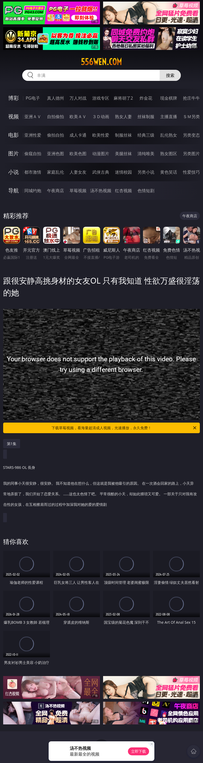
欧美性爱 (100, 135)
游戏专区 (100, 98)
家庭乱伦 (55, 172)
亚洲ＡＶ (32, 116)
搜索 (170, 75)
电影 (13, 134)
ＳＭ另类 (191, 116)
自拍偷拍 (55, 116)
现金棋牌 (168, 98)
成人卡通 (78, 135)
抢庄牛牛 (191, 98)
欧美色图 (78, 153)
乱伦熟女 (168, 135)
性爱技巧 (191, 172)
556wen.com (101, 62)
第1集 (11, 443)
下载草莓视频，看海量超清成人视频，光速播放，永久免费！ (124, 428)
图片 (13, 153)
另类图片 (191, 153)
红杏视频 (123, 190)
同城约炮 (32, 190)
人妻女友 (78, 172)
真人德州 (55, 98)
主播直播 (168, 116)
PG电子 (33, 98)
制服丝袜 (123, 135)
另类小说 (145, 172)
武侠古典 (100, 172)
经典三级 (145, 135)
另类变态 (191, 135)
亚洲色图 (55, 153)
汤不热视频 (100, 190)
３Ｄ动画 (100, 116)
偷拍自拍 (55, 135)
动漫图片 (100, 153)
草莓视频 (78, 190)
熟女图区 (168, 153)
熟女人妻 (123, 116)
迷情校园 (123, 172)
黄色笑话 (168, 172)
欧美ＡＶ (78, 116)
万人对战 (78, 98)
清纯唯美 (145, 153)
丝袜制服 (145, 116)
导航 (13, 190)
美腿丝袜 (123, 153)
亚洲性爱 (32, 135)
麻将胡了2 (123, 98)
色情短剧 (145, 190)
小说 (13, 171)
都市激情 (32, 172)
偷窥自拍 (32, 153)
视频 (13, 116)
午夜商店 (55, 190)
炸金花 (146, 98)
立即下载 (138, 751)
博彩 (13, 97)
